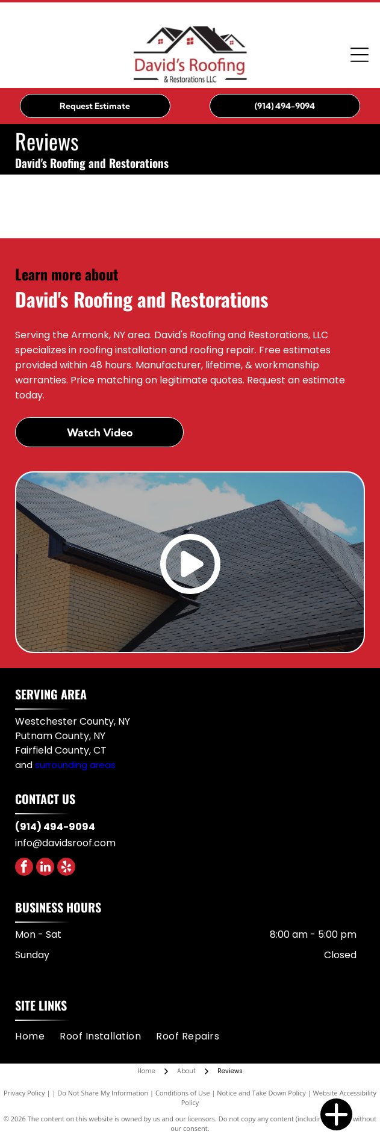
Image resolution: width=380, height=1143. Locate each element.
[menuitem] (37, 1036)
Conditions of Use (182, 1092)
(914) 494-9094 (55, 827)
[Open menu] (359, 55)
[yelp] (66, 868)
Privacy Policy (24, 1092)
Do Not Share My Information (102, 1092)
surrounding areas (75, 764)
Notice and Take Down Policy (261, 1092)
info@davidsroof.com (65, 843)
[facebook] (24, 868)
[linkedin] (45, 868)
